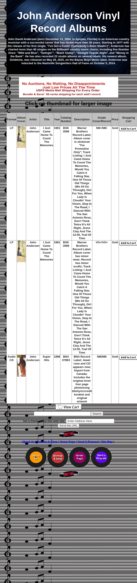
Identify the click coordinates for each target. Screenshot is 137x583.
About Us (28, 441)
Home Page (67, 441)
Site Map (107, 441)
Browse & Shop (47, 441)
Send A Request (88, 441)
